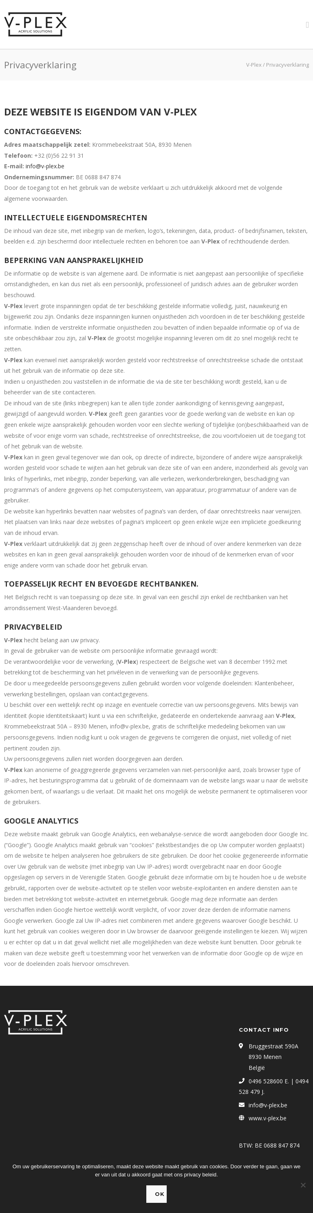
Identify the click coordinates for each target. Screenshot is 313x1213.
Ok (160, 1194)
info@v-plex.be (45, 166)
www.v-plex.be (268, 1118)
